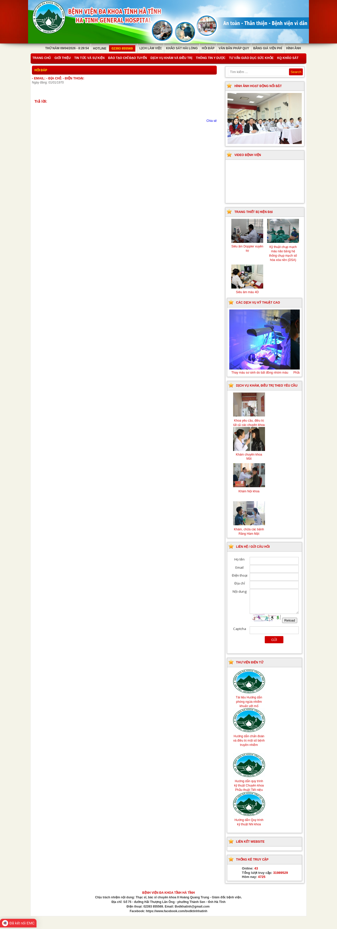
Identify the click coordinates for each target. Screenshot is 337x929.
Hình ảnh (293, 48)
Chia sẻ (211, 121)
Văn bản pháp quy (234, 48)
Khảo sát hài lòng (182, 48)
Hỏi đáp (208, 48)
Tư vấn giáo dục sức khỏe (251, 58)
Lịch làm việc (150, 48)
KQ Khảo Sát (287, 58)
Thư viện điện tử (249, 662)
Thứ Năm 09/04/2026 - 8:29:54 (67, 48)
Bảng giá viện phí (267, 48)
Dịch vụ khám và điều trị (171, 58)
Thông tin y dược (210, 58)
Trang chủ (41, 58)
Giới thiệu (62, 58)
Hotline (114, 48)
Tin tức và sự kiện (89, 58)
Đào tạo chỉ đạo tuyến (127, 58)
